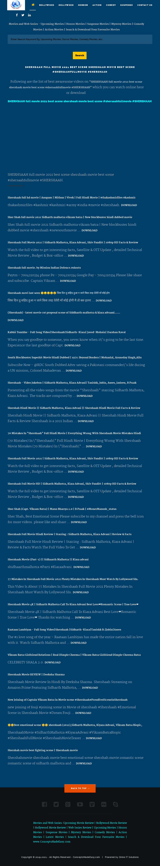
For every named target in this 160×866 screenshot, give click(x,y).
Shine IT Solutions (129, 857)
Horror (83, 5)
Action (97, 5)
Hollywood (66, 5)
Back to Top (80, 788)
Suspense (126, 5)
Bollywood (46, 5)
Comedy (111, 5)
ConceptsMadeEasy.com (86, 857)
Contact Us (144, 5)
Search (79, 55)
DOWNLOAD (129, 205)
